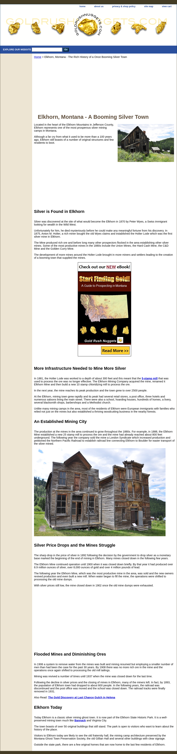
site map (148, 6)
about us (99, 6)
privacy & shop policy (123, 6)
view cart (167, 6)
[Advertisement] (104, 87)
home (82, 6)
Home (37, 56)
